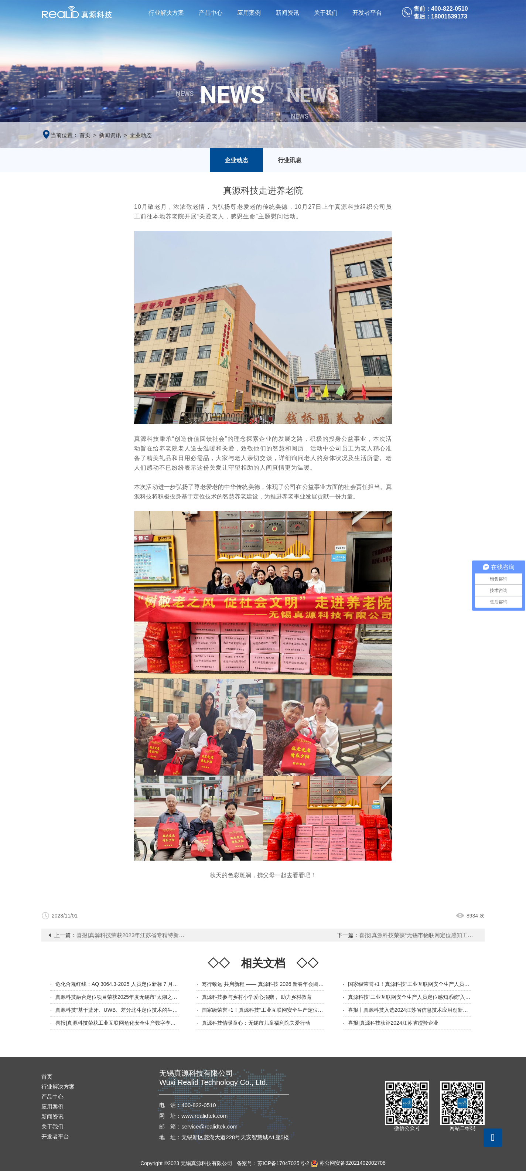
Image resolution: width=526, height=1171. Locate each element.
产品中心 (210, 13)
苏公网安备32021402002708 (348, 1163)
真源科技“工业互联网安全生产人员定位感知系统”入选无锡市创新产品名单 (432, 997)
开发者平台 (367, 13)
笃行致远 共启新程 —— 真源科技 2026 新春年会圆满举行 (268, 984)
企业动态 (141, 135)
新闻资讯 (287, 13)
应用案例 (249, 13)
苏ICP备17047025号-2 (283, 1163)
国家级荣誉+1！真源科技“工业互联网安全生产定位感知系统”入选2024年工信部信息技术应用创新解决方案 (323, 1010)
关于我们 (326, 13)
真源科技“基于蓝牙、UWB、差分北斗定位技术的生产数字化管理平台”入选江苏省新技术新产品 (164, 1010)
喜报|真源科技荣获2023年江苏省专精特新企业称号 (138, 935)
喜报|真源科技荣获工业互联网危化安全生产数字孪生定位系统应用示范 (136, 1023)
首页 (84, 135)
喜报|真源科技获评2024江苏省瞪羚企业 (393, 1023)
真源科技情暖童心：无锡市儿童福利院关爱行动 (256, 1023)
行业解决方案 (166, 13)
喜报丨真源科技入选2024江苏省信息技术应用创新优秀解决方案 (421, 1010)
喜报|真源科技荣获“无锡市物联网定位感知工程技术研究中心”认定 (439, 935)
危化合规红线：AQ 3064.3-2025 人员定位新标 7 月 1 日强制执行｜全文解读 (142, 984)
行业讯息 (289, 160)
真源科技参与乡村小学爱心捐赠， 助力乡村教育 (257, 997)
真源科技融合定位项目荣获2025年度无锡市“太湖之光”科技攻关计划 (132, 997)
